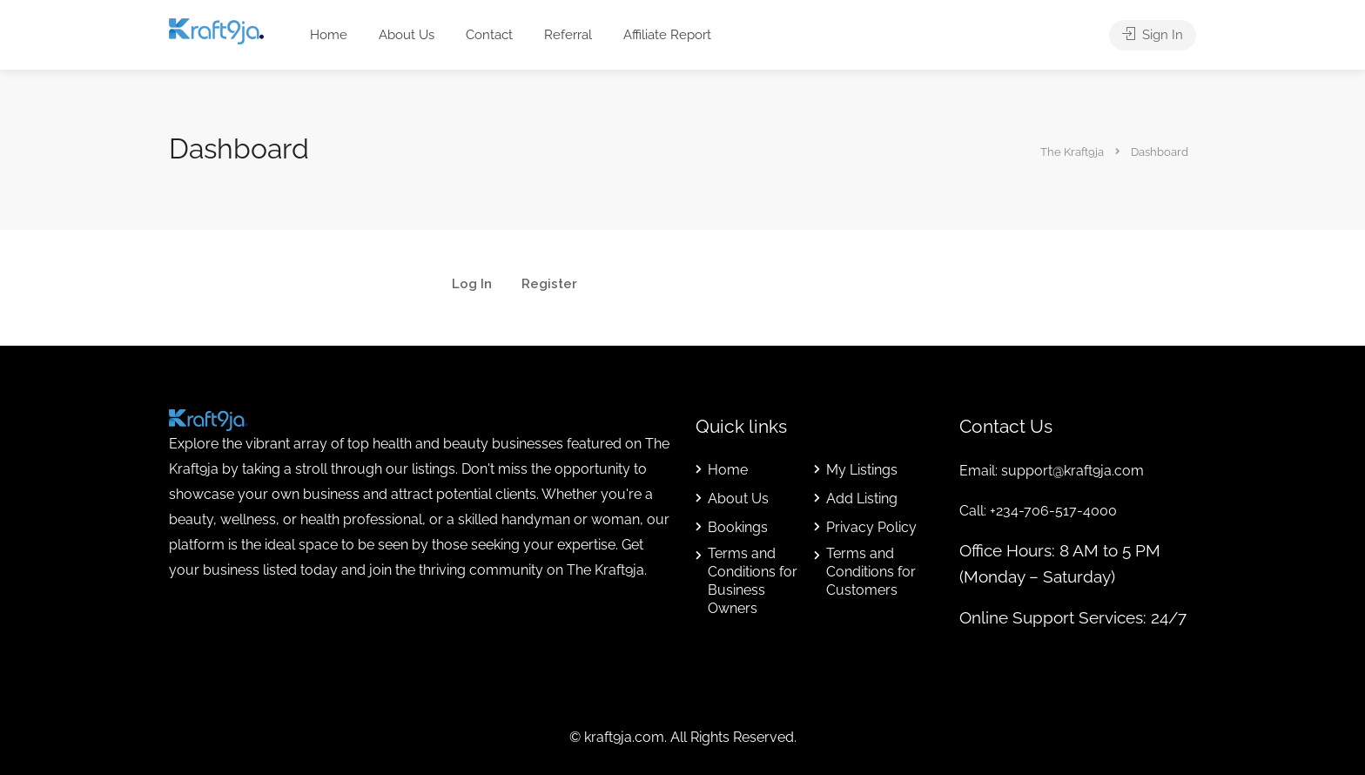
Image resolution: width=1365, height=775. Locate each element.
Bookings (738, 527)
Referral (568, 35)
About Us (406, 35)
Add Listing (862, 498)
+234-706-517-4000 (1053, 510)
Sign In (1152, 35)
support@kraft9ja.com (1072, 470)
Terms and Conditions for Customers (871, 571)
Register (549, 285)
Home (328, 35)
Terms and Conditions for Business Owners (752, 581)
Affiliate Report (667, 35)
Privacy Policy (871, 527)
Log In (472, 285)
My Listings (862, 470)
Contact (489, 35)
